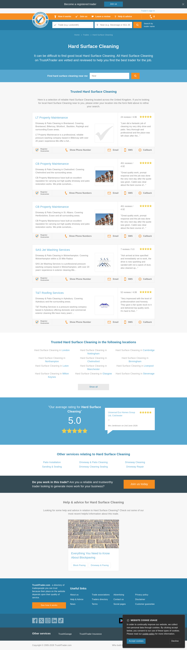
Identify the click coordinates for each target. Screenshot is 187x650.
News (72, 604)
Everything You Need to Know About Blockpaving (90, 555)
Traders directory (100, 599)
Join (113, 4)
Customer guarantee (145, 604)
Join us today (139, 484)
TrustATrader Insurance (90, 634)
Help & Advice (76, 599)
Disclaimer (140, 599)
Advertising (118, 595)
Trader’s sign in (148, 11)
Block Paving (79, 565)
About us (74, 595)
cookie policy (148, 634)
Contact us (118, 599)
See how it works (49, 605)
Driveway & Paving (100, 565)
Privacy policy (141, 595)
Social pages (119, 604)
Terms (95, 604)
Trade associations (101, 595)
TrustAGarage (65, 634)
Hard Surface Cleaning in (52, 350)
